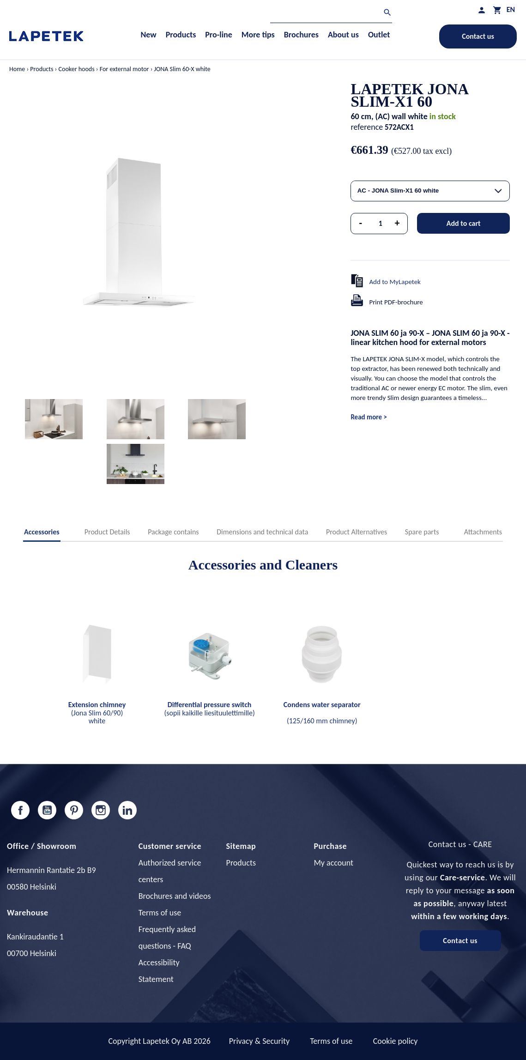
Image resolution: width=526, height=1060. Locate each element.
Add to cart (464, 223)
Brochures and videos (175, 896)
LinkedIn (127, 810)
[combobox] (430, 191)
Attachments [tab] (483, 531)
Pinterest (74, 810)
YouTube (47, 810)
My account (333, 863)
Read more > (369, 417)
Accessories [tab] (42, 531)
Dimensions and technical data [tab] (262, 531)
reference (367, 127)
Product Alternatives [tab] (356, 531)
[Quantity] (380, 223)
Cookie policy (395, 1041)
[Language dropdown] (511, 9)
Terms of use (160, 913)
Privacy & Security (259, 1041)
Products (241, 863)
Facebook (20, 810)
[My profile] (481, 10)
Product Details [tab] (107, 531)
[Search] (331, 13)
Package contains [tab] (173, 531)
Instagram (100, 810)
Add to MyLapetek (395, 282)
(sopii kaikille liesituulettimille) (209, 708)
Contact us (478, 36)
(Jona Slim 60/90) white (97, 712)
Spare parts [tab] (422, 531)
